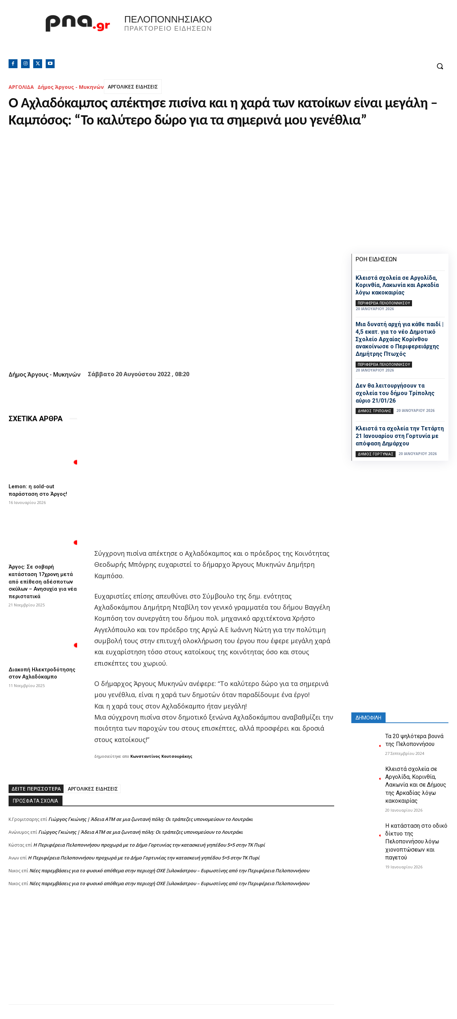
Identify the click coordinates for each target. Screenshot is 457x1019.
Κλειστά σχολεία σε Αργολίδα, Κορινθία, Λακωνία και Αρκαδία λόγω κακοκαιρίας (397, 285)
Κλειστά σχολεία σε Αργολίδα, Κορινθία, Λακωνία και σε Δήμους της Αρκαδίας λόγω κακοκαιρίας (415, 785)
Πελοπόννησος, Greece (328, 34)
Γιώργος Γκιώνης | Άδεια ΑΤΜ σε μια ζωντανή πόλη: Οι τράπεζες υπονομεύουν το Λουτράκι (150, 819)
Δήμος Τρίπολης (374, 410)
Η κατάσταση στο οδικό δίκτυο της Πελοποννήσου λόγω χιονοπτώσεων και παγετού (416, 841)
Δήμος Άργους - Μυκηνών (70, 87)
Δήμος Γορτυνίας (375, 454)
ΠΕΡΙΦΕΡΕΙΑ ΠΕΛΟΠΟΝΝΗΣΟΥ (384, 303)
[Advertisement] (171, 954)
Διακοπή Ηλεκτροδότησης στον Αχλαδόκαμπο (40, 672)
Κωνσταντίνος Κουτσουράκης (161, 756)
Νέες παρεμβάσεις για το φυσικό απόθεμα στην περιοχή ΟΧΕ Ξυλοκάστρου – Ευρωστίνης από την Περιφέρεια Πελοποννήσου (169, 870)
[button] (439, 66)
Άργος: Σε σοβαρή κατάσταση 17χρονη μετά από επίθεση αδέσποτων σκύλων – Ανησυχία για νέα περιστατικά (43, 580)
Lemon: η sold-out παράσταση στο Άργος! (39, 489)
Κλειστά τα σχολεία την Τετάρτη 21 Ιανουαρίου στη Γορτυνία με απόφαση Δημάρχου (400, 436)
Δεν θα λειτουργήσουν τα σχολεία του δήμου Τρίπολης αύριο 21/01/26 (395, 393)
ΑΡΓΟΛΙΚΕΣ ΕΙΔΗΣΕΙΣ (133, 86)
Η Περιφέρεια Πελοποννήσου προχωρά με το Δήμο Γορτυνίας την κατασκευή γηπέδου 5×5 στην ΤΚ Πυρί (149, 845)
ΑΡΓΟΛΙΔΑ (21, 87)
